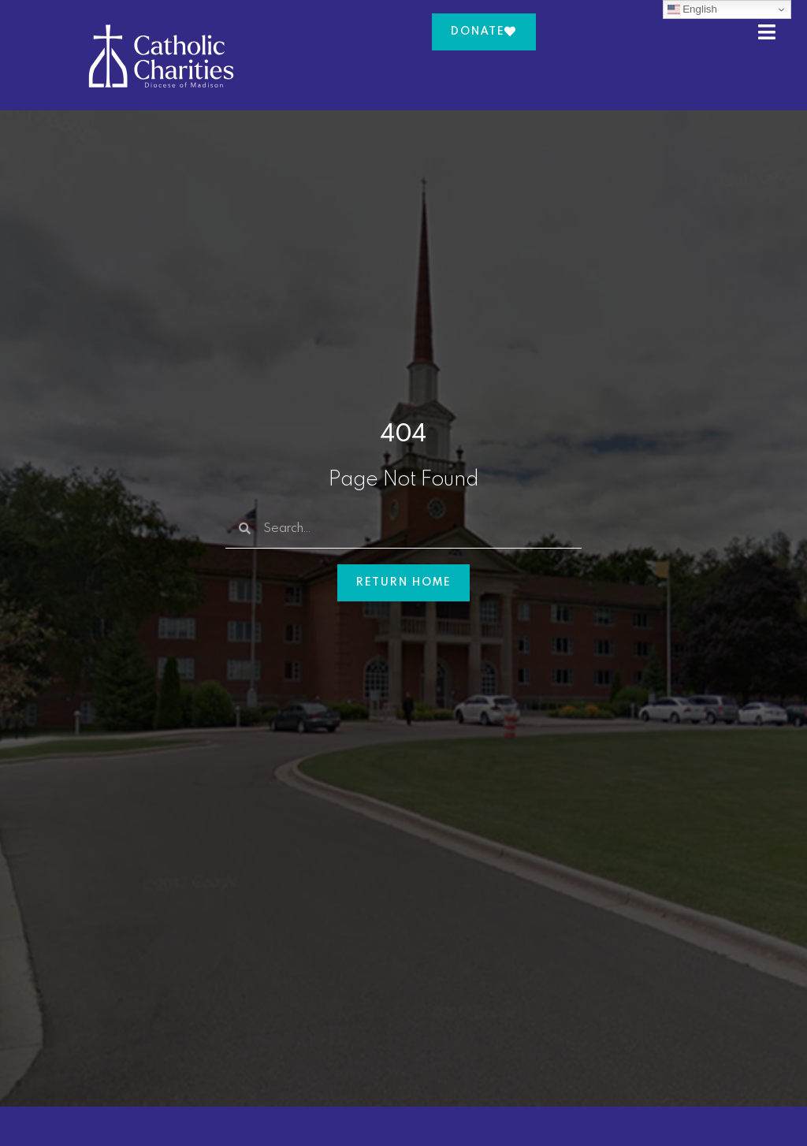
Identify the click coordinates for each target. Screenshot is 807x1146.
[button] (774, 32)
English (692, 9)
